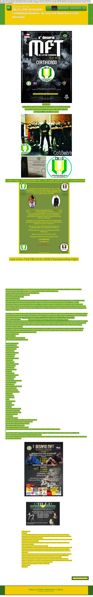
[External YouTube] (44, 276)
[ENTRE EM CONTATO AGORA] (80, 578)
